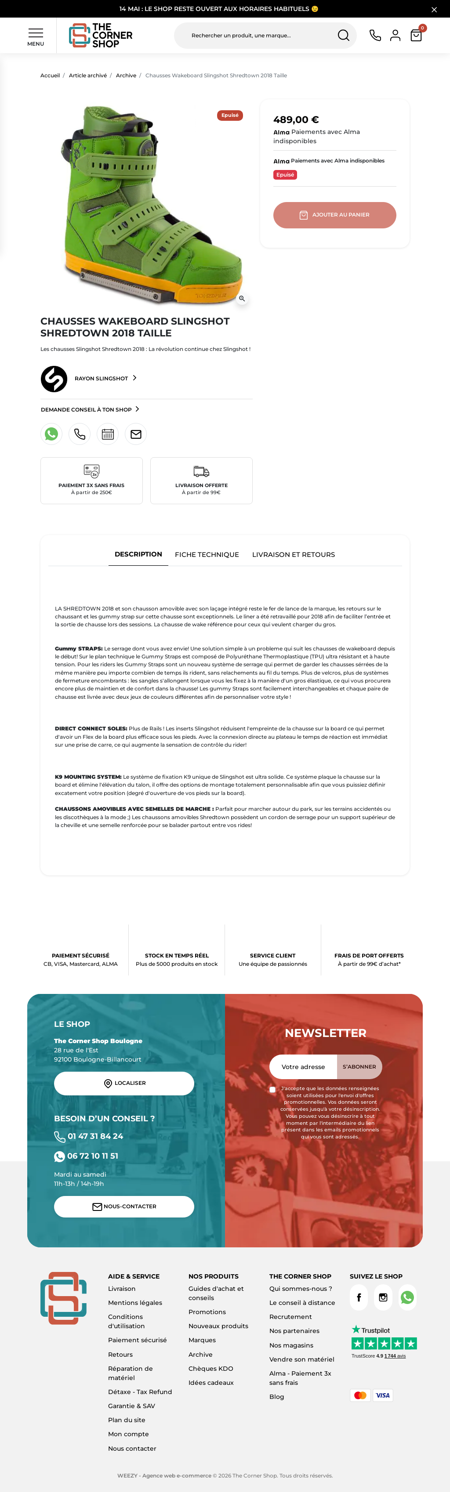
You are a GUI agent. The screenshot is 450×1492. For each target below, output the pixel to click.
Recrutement (290, 1317)
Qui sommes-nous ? (300, 1289)
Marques (202, 1340)
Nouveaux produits (218, 1326)
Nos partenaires (294, 1331)
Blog (276, 1397)
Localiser (124, 1083)
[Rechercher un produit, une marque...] (265, 35)
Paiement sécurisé (137, 1340)
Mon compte (128, 1434)
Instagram (383, 1297)
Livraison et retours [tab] (293, 554)
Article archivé (88, 75)
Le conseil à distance (302, 1303)
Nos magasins (291, 1345)
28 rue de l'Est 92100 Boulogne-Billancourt (98, 1050)
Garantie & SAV (131, 1406)
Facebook (359, 1297)
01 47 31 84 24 (88, 1136)
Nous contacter (132, 1448)
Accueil (50, 75)
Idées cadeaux (211, 1383)
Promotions (207, 1312)
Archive (126, 75)
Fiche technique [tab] (207, 554)
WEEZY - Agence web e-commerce (164, 1475)
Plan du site (126, 1420)
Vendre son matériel (301, 1359)
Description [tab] (138, 554)
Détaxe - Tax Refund (140, 1392)
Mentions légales (135, 1303)
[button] (416, 35)
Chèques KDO (211, 1369)
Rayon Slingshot (85, 379)
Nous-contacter (124, 1207)
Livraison (122, 1289)
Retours (120, 1354)
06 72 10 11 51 (86, 1155)
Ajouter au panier (335, 215)
